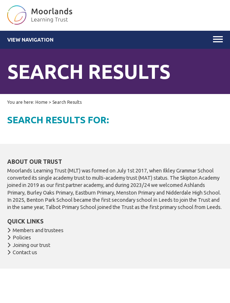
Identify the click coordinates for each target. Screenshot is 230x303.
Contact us (25, 252)
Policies (22, 237)
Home (41, 102)
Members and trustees (38, 230)
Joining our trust (31, 245)
